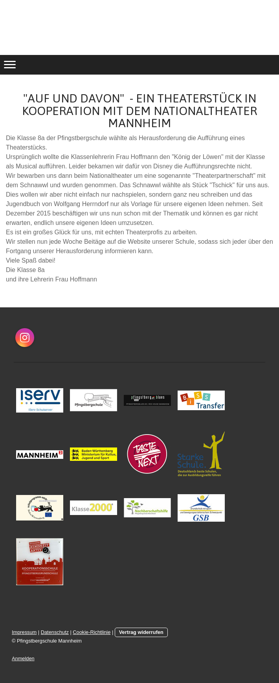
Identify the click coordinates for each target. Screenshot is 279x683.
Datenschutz (55, 632)
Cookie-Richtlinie (91, 632)
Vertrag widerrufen (141, 632)
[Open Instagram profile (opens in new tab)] (24, 337)
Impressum (24, 632)
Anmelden (23, 658)
